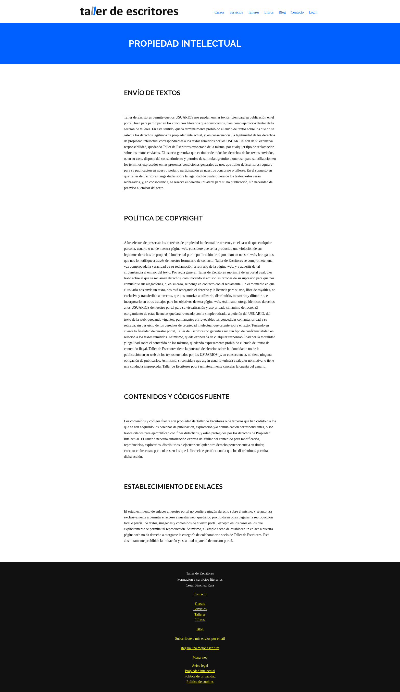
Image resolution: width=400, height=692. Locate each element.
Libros (269, 12)
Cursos (219, 12)
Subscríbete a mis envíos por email (200, 639)
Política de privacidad (200, 676)
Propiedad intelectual (200, 671)
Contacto (297, 12)
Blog (282, 12)
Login (313, 12)
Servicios (236, 12)
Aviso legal (200, 666)
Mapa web (200, 657)
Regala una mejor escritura (200, 648)
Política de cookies (200, 682)
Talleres (253, 12)
